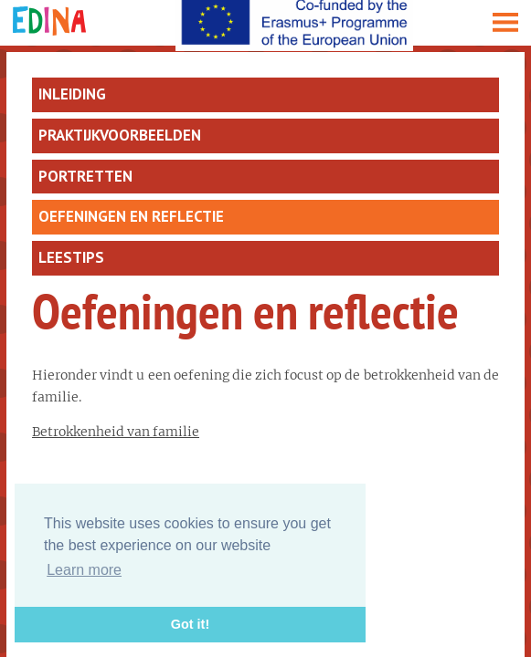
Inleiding (72, 94)
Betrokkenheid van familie (115, 431)
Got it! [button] (190, 624)
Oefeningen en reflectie (131, 216)
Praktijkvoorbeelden (119, 135)
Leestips (71, 257)
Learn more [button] (84, 570)
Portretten (85, 176)
